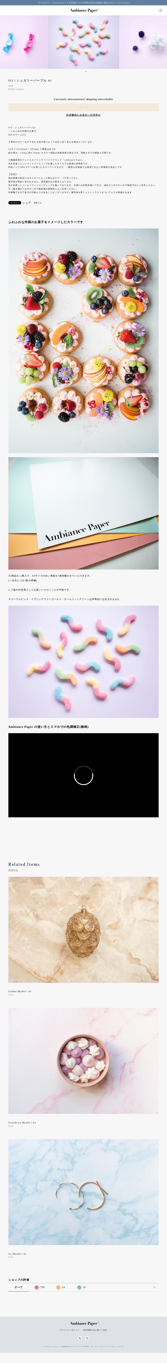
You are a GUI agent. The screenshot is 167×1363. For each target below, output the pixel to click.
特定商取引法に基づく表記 (95, 1330)
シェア (26, 203)
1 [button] (81, 71)
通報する (38, 203)
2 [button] (83, 71)
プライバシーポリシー (70, 1330)
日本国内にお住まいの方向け (83, 115)
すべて (19, 1287)
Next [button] (162, 42)
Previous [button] (5, 42)
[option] (83, 42)
